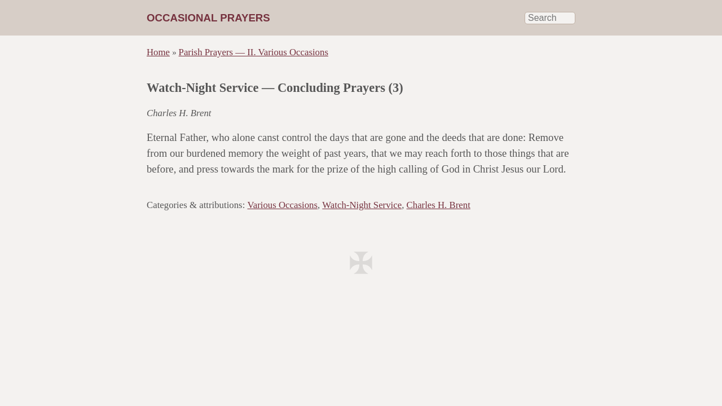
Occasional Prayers (208, 18)
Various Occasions (283, 205)
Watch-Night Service (362, 205)
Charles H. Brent (438, 205)
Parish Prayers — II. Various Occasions (253, 52)
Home (158, 52)
